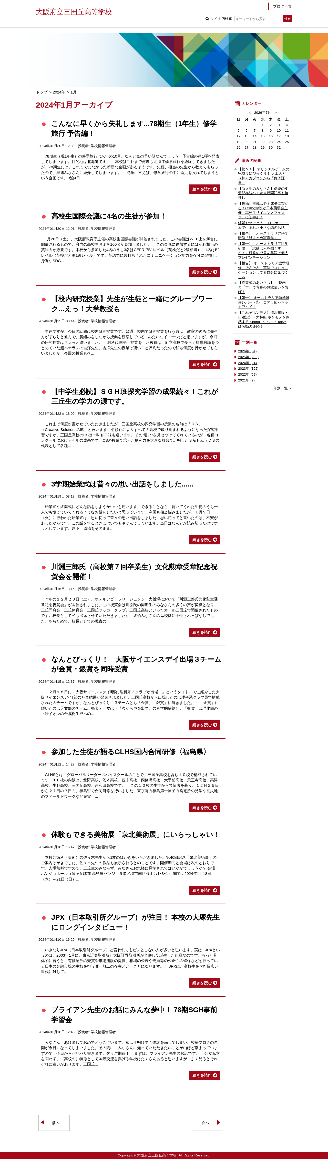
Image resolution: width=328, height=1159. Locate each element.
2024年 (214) (248, 363)
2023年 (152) (248, 368)
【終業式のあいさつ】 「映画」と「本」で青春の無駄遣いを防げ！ (263, 287)
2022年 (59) (247, 374)
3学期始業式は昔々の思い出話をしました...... (122, 484)
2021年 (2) (246, 380)
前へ (56, 1123)
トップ (41, 92)
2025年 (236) (248, 357)
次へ (205, 1123)
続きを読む (202, 189)
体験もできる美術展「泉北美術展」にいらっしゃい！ (135, 835)
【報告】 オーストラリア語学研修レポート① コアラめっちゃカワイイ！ (263, 302)
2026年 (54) (247, 351)
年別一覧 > (282, 388)
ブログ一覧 (282, 6)
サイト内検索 (246, 18)
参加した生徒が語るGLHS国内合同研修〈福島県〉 (130, 752)
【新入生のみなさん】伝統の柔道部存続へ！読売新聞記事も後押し (263, 193)
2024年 (59, 92)
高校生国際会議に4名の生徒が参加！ (109, 216)
